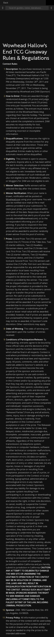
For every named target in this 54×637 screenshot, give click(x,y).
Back (5, 2)
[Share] (51, 8)
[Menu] (2, 8)
